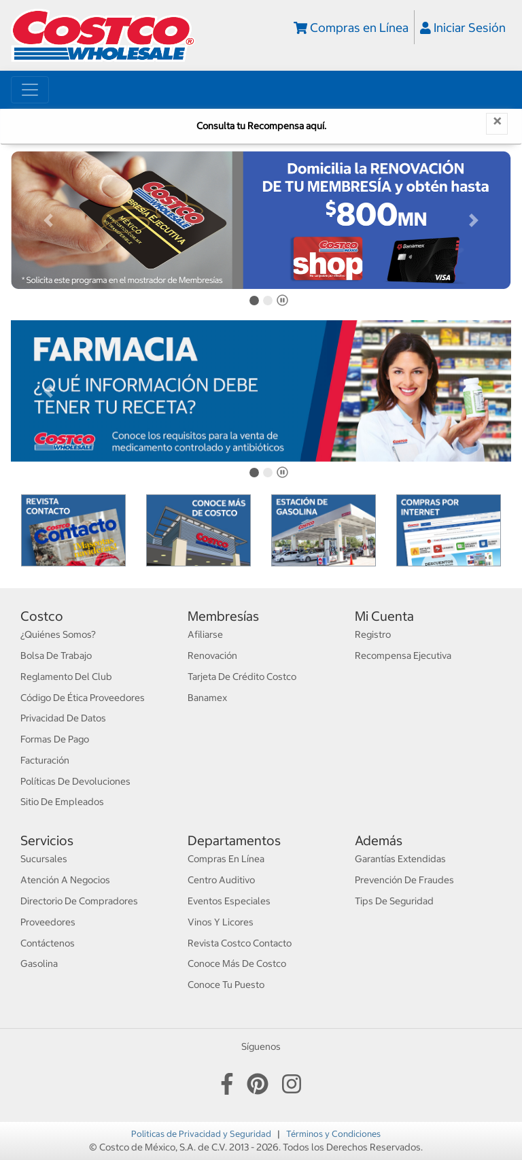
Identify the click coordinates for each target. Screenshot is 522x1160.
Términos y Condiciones (333, 1133)
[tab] (254, 300)
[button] (48, 220)
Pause (284, 302)
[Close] (497, 124)
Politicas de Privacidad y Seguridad (202, 1133)
